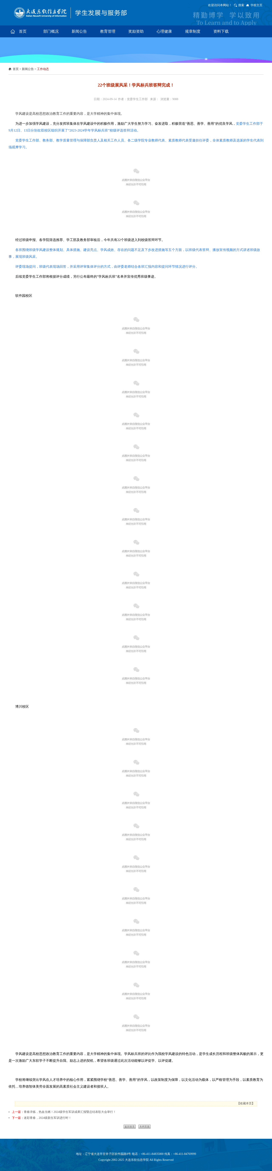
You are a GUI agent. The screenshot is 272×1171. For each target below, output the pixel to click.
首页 (16, 69)
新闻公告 (28, 69)
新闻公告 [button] (79, 31)
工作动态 (43, 69)
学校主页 (256, 5)
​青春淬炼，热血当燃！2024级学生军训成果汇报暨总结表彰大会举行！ (70, 1112)
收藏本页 (246, 1103)
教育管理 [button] (107, 31)
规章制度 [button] (192, 31)
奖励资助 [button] (136, 31)
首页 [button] (23, 31)
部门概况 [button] (51, 31)
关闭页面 (144, 1126)
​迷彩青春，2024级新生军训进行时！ (47, 1117)
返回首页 (130, 1126)
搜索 (241, 5)
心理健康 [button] (164, 31)
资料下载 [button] (221, 31)
